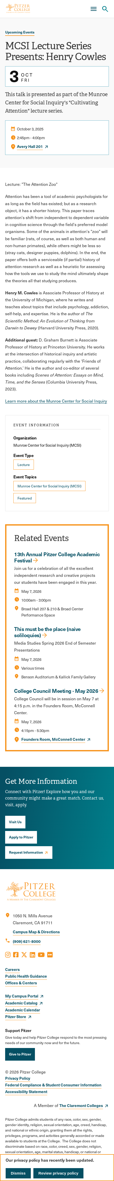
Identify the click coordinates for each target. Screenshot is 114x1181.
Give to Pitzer (20, 1054)
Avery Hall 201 (30, 146)
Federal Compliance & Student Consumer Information (53, 1084)
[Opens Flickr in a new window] (50, 954)
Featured (24, 498)
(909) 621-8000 (27, 941)
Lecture (23, 464)
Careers (12, 969)
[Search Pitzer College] (105, 9)
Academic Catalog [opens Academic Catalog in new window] (21, 1002)
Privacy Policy (17, 1078)
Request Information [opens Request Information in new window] (26, 852)
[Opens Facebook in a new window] (15, 954)
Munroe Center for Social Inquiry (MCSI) (49, 486)
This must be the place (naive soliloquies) (47, 632)
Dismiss (18, 1173)
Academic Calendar (22, 1009)
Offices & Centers (21, 982)
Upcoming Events (19, 32)
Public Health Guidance (26, 976)
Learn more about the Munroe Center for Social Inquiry (56, 401)
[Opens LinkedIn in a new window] (32, 954)
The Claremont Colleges (81, 1105)
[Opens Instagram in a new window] (8, 954)
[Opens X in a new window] (24, 954)
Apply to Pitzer (21, 836)
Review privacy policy (59, 1173)
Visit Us (15, 821)
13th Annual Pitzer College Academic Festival (57, 557)
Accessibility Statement (26, 1091)
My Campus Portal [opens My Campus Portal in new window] (21, 996)
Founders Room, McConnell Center (53, 739)
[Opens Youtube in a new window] (41, 954)
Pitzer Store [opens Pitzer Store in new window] (15, 1016)
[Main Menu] (93, 9)
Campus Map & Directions (36, 931)
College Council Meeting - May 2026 (56, 690)
